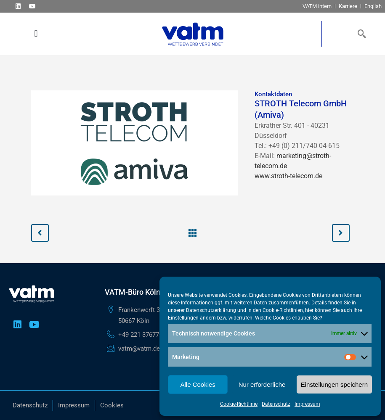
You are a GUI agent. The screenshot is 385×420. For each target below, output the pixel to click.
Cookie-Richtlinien (283, 310)
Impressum (307, 404)
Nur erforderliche (262, 384)
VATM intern (317, 6)
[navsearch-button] (359, 33)
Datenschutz (276, 404)
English (373, 6)
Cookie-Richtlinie (239, 404)
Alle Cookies (197, 384)
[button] (36, 34)
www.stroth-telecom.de (288, 176)
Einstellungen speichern (334, 384)
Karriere (348, 6)
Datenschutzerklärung (211, 310)
